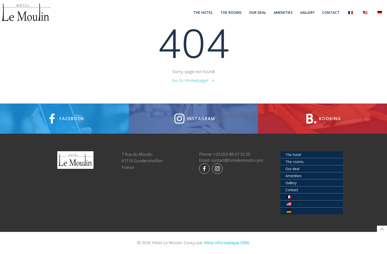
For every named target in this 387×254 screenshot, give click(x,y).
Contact (331, 12)
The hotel (203, 12)
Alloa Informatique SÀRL (227, 242)
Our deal (257, 12)
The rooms (230, 12)
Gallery (307, 12)
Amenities (283, 12)
